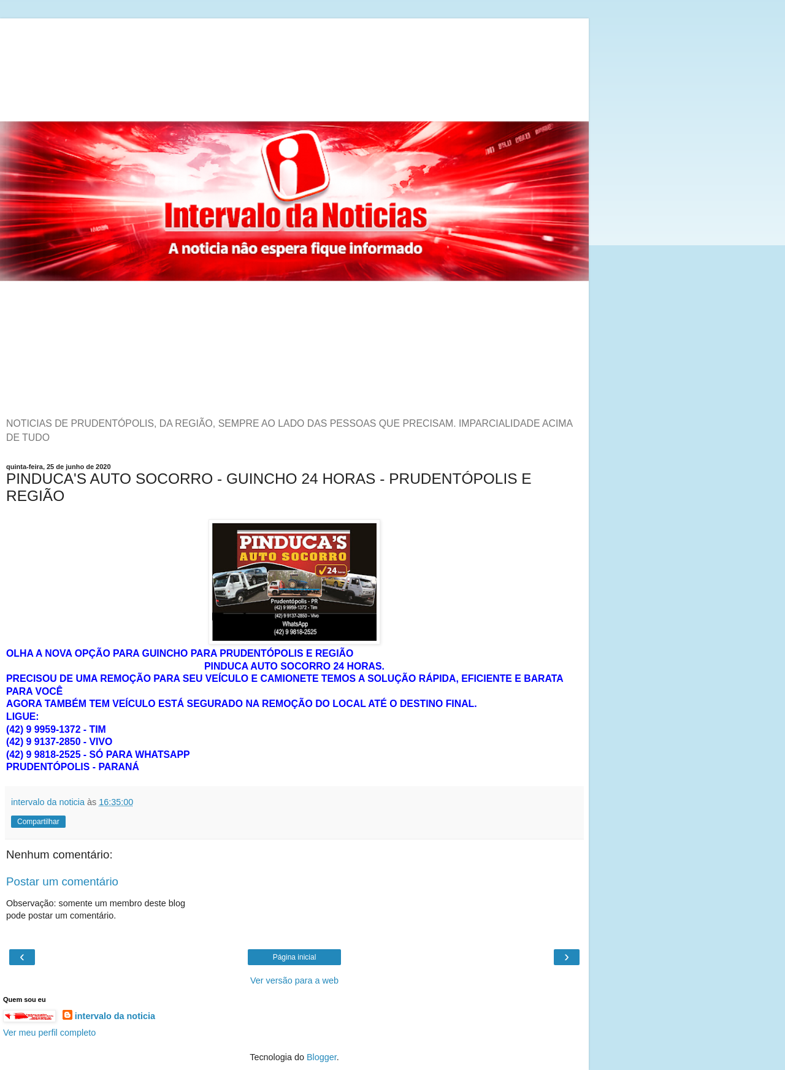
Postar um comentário (62, 881)
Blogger (322, 1057)
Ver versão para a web (294, 980)
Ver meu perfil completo (49, 1033)
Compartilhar (38, 821)
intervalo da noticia (115, 1016)
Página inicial (294, 957)
